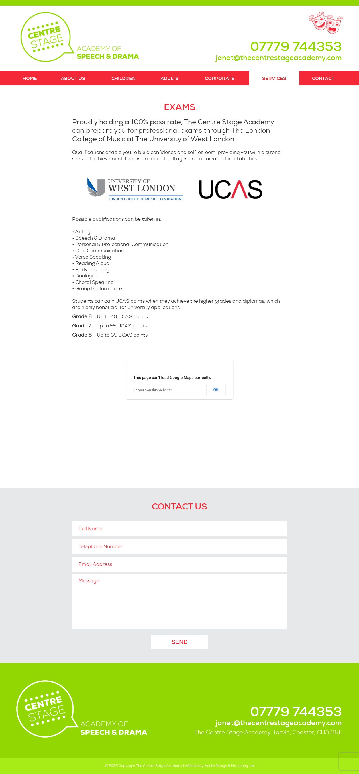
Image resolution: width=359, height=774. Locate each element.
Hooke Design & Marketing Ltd (229, 765)
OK (216, 390)
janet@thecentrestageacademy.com (279, 57)
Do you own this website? (152, 390)
